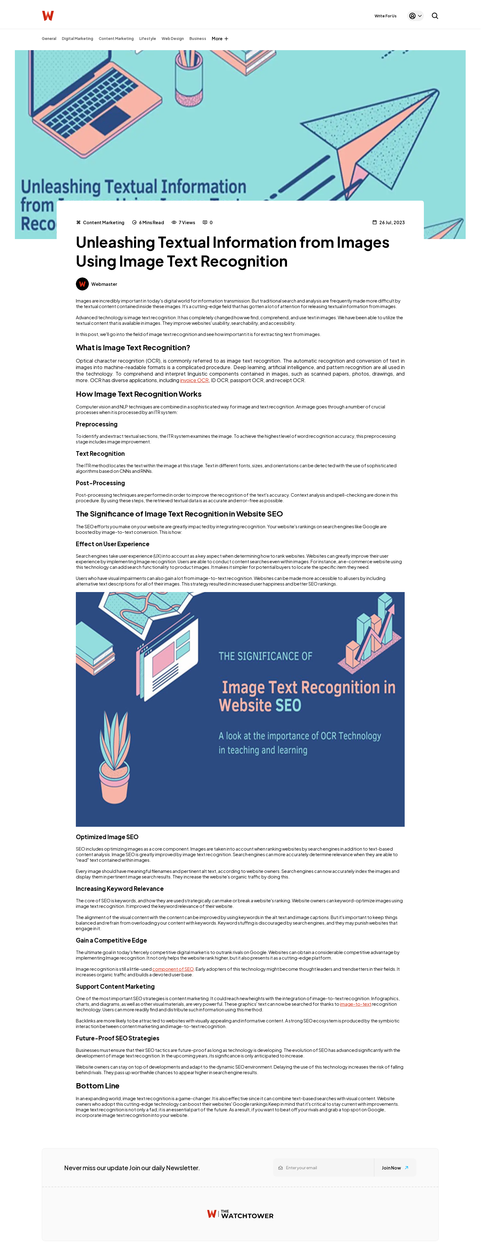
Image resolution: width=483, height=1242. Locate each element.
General (49, 38)
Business (197, 38)
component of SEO (173, 969)
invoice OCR (194, 380)
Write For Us (386, 16)
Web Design (173, 38)
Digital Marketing (77, 38)
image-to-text (355, 1004)
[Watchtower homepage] (240, 1214)
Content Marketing (116, 38)
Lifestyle (147, 38)
